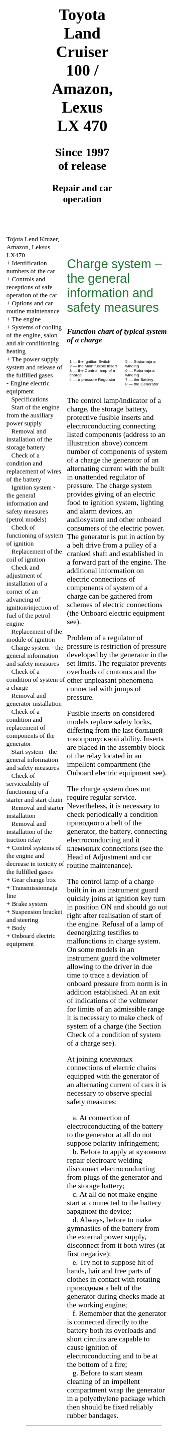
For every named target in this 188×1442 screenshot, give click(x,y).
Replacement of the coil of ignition (34, 555)
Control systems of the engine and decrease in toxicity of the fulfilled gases (35, 859)
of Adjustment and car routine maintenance (109, 861)
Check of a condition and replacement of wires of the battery (34, 467)
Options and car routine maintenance (33, 307)
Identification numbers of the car (31, 267)
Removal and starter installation (35, 811)
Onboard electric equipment (31, 939)
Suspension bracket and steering (34, 915)
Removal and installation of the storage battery (29, 439)
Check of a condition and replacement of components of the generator (31, 727)
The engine (26, 319)
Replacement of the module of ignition (34, 635)
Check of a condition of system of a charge (36, 679)
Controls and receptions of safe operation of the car (32, 287)
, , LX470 (33, 247)
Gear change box (34, 879)
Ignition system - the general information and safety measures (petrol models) (31, 503)
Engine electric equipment (28, 387)
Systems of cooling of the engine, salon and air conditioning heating (34, 339)
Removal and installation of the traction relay (29, 831)
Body (19, 927)
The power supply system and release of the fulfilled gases (35, 367)
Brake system (29, 903)
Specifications (30, 399)
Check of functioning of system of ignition (35, 535)
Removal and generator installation (34, 699)
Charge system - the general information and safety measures (35, 655)
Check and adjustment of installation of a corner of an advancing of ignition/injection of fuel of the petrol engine (33, 595)
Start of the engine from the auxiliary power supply (33, 415)
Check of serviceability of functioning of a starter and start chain (35, 787)
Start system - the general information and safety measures (33, 759)
